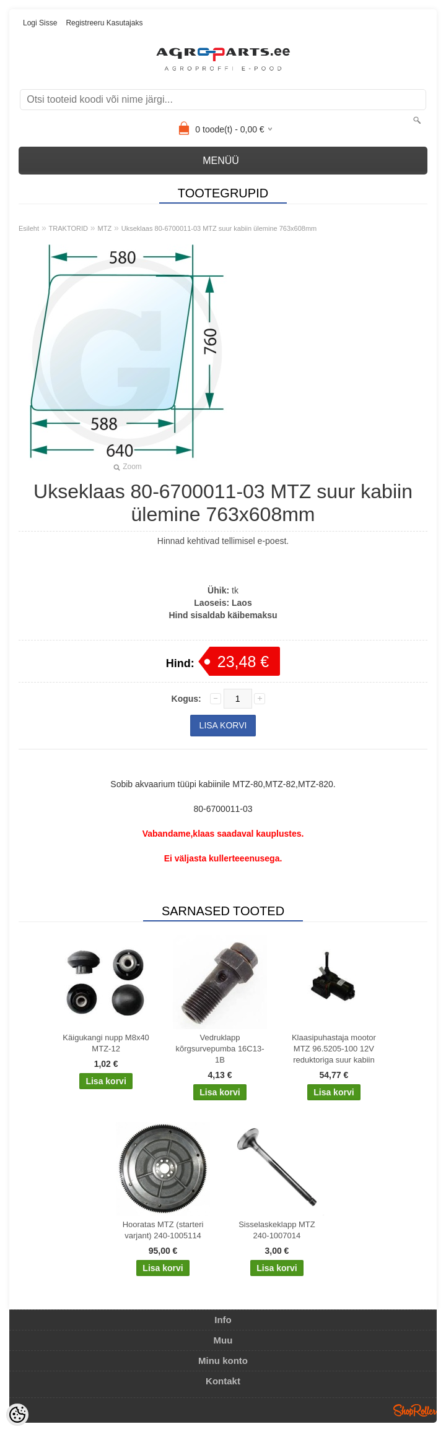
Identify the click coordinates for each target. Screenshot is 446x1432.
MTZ (105, 228)
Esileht (29, 228)
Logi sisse (40, 23)
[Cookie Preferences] (17, 1415)
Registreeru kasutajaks (104, 23)
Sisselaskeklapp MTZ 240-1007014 (276, 1230)
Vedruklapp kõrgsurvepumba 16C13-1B (219, 1048)
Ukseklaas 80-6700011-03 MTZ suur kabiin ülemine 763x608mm (219, 228)
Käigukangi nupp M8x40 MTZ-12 (106, 1043)
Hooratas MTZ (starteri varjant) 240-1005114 (163, 1230)
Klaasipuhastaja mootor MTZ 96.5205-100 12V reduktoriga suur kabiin (334, 1048)
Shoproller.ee (415, 1410)
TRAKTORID (68, 228)
